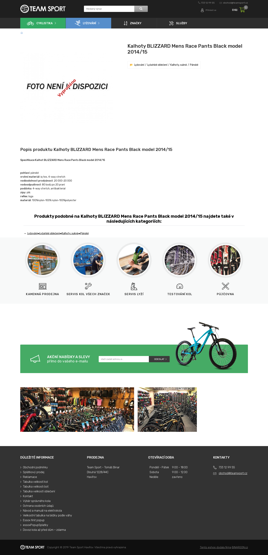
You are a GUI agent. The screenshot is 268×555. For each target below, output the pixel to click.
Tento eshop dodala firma (215, 547)
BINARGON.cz (240, 547)
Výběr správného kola (37, 501)
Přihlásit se (210, 10)
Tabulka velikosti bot (36, 486)
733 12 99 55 (208, 2)
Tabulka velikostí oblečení (39, 491)
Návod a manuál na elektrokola (42, 510)
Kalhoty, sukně (178, 64)
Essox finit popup (33, 520)
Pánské (194, 64)
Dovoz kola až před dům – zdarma (44, 530)
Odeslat (159, 359)
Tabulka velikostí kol (35, 481)
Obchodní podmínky (35, 467)
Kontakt (28, 496)
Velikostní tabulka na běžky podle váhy (47, 515)
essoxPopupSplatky (35, 525)
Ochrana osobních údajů (38, 505)
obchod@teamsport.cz (235, 2)
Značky (132, 23)
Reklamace (30, 477)
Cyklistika (40, 23)
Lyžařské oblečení (157, 64)
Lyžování (85, 23)
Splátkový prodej (33, 472)
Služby (178, 23)
